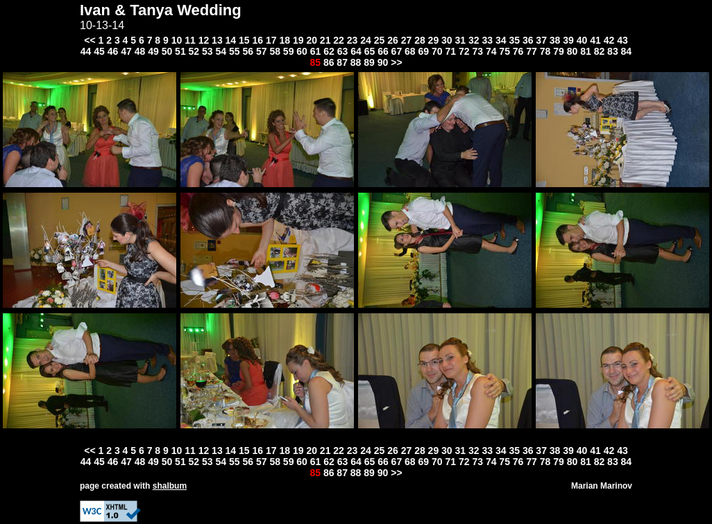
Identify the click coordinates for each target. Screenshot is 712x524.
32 (474, 40)
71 (450, 51)
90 (383, 62)
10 (177, 40)
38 (555, 40)
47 (126, 51)
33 (487, 40)
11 (190, 40)
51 (180, 51)
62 (328, 51)
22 (338, 40)
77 (531, 51)
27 (406, 40)
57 (261, 51)
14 (231, 40)
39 (568, 40)
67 (396, 51)
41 (595, 40)
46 (113, 51)
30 (446, 40)
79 (558, 51)
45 (99, 51)
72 (464, 51)
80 (572, 51)
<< (89, 40)
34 (501, 40)
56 (247, 51)
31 (460, 40)
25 (379, 40)
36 (528, 40)
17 (271, 40)
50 (167, 51)
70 (437, 51)
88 (356, 62)
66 (383, 51)
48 (140, 51)
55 (234, 51)
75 (504, 51)
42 (609, 40)
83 (612, 51)
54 (221, 51)
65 (369, 51)
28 (419, 40)
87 (342, 62)
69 (424, 51)
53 (207, 51)
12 (204, 40)
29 (433, 40)
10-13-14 (102, 25)
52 (194, 51)
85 (315, 62)
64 (356, 51)
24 (365, 40)
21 (325, 40)
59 (288, 51)
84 (626, 51)
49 (153, 51)
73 (477, 51)
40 (582, 40)
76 (518, 51)
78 (545, 51)
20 (311, 40)
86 (328, 62)
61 (315, 51)
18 (284, 40)
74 (491, 51)
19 (298, 40)
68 (410, 51)
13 (217, 40)
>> (396, 62)
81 (585, 51)
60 (301, 51)
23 (352, 40)
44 (86, 51)
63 (342, 51)
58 (274, 51)
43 (622, 40)
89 (369, 62)
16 (258, 40)
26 (392, 40)
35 (514, 40)
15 (244, 40)
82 (599, 51)
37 (541, 40)
